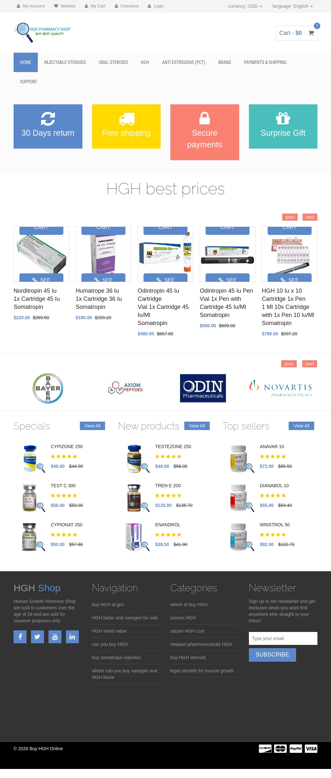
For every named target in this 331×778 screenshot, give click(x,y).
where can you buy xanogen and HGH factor (124, 674)
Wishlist (64, 6)
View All (93, 425)
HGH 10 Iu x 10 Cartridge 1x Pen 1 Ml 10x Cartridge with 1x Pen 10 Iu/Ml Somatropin (288, 307)
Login (156, 6)
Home (25, 62)
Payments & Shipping (265, 62)
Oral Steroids (113, 62)
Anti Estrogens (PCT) (183, 62)
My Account (31, 6)
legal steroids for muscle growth (202, 670)
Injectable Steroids (65, 62)
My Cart (95, 6)
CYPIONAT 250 (66, 524)
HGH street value (109, 631)
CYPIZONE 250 (67, 446)
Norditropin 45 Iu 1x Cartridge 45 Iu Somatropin (37, 299)
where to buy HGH (189, 604)
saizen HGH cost (187, 631)
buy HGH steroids (188, 657)
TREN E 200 (168, 485)
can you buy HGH (110, 644)
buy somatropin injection (116, 657)
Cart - (296, 33)
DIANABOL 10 (274, 485)
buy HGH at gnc (108, 604)
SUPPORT (28, 81)
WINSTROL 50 (275, 524)
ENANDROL (167, 524)
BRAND (224, 62)
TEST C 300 (63, 485)
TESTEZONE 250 (173, 446)
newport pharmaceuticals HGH (201, 644)
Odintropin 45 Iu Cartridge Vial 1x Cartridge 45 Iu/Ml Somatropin (163, 307)
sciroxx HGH (183, 617)
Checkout (127, 6)
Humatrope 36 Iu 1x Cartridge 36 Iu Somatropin (99, 299)
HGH (145, 62)
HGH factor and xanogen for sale (125, 617)
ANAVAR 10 (272, 446)
